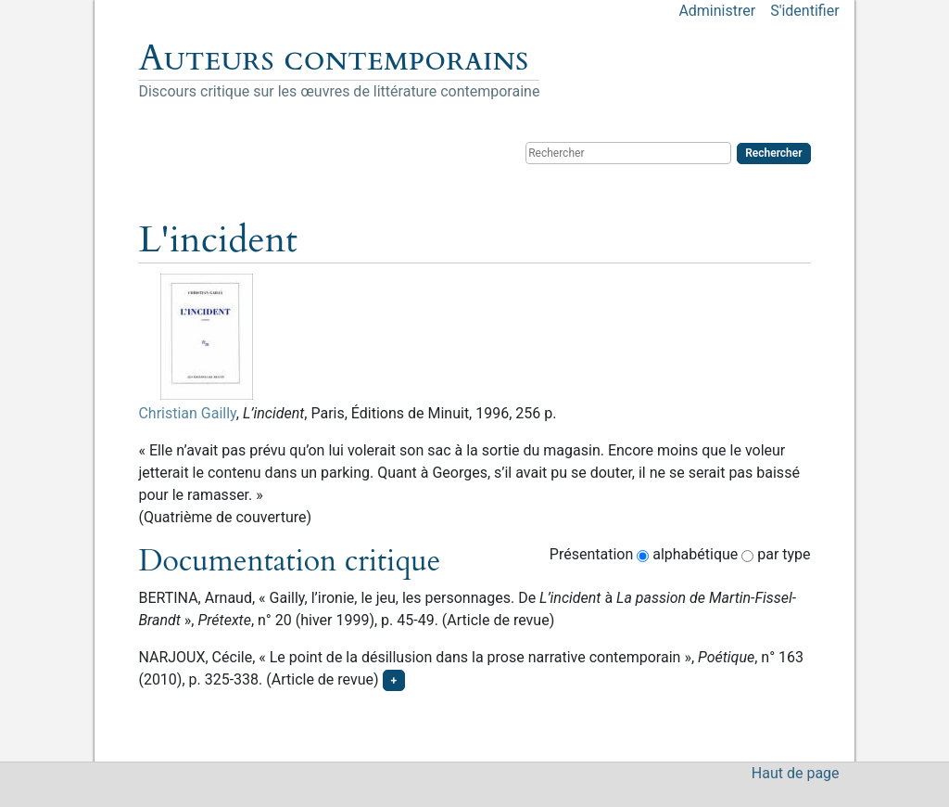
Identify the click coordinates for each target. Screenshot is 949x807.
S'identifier (804, 10)
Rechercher (773, 153)
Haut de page (796, 773)
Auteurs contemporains (333, 58)
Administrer (716, 10)
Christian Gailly (186, 413)
